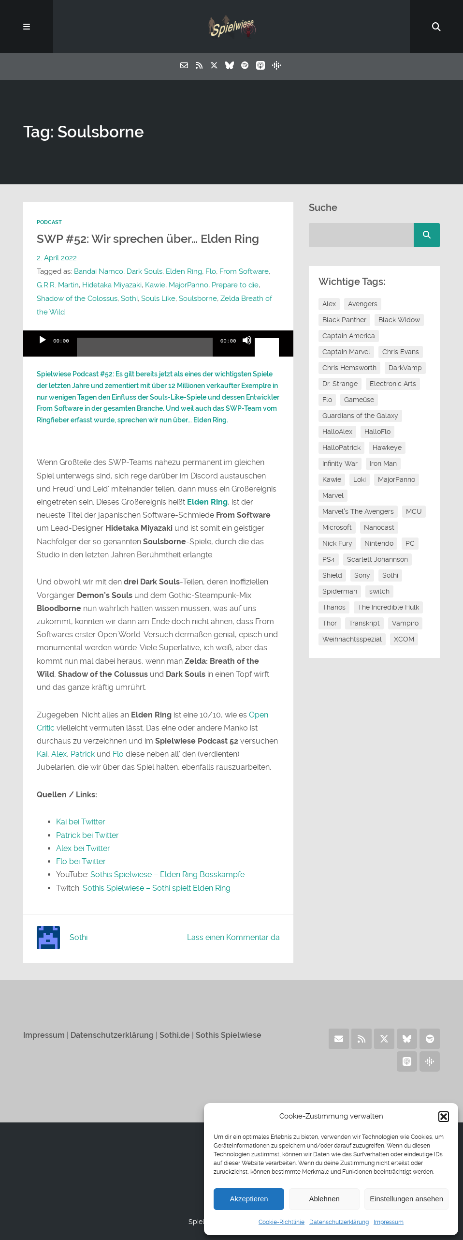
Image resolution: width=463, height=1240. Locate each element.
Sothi (129, 298)
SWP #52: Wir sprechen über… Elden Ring (148, 239)
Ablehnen (324, 1199)
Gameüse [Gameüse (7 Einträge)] (359, 399)
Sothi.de (174, 1035)
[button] (444, 1116)
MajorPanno (188, 285)
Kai (42, 754)
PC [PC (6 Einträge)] (410, 543)
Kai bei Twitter (80, 821)
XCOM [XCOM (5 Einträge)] (404, 639)
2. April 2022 (57, 258)
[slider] (145, 351)
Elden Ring (184, 271)
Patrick (83, 754)
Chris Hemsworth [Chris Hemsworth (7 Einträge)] (349, 368)
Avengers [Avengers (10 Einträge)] (362, 304)
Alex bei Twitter (83, 848)
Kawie (155, 285)
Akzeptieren (249, 1199)
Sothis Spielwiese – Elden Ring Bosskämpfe (167, 874)
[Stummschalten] (247, 348)
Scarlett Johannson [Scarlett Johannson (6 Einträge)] (377, 559)
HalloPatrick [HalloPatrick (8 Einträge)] (341, 447)
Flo (210, 271)
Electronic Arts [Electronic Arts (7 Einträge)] (393, 384)
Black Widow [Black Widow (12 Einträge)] (399, 320)
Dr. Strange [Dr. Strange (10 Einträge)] (340, 384)
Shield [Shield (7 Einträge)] (332, 575)
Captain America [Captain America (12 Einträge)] (348, 336)
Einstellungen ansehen (406, 1199)
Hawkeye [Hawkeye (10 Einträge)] (387, 447)
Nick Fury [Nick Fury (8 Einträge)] (337, 543)
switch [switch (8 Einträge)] (379, 591)
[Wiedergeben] (42, 348)
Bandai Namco (98, 271)
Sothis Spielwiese (228, 1035)
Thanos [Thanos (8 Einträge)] (334, 607)
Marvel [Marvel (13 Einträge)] (333, 495)
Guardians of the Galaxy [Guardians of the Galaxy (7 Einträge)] (360, 415)
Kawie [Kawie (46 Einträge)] (331, 479)
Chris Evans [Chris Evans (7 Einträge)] (400, 352)
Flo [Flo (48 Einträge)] (327, 399)
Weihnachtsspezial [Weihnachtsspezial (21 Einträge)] (352, 639)
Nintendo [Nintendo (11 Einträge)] (378, 543)
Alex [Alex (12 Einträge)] (329, 304)
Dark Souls (144, 271)
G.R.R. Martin (58, 285)
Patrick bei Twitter (87, 835)
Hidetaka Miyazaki (112, 285)
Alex (59, 754)
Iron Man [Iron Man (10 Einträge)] (383, 463)
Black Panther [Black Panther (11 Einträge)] (344, 320)
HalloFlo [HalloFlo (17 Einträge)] (377, 431)
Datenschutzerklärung (339, 1222)
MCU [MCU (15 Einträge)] (414, 511)
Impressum (389, 1222)
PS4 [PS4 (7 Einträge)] (328, 559)
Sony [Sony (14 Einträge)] (362, 575)
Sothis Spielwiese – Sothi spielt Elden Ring (157, 888)
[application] (158, 343)
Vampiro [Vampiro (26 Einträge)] (405, 623)
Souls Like (158, 298)
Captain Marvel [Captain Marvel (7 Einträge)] (346, 352)
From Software (244, 271)
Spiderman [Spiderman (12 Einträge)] (339, 591)
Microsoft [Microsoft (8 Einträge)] (337, 527)
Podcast (49, 222)
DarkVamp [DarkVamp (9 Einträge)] (405, 368)
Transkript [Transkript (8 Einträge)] (364, 623)
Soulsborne (198, 298)
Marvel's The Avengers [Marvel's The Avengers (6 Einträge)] (358, 511)
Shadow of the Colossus (77, 298)
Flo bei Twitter (81, 861)
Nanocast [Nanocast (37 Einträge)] (379, 527)
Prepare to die (235, 285)
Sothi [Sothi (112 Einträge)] (390, 575)
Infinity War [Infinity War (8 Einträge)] (340, 463)
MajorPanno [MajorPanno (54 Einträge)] (396, 479)
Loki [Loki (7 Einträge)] (359, 479)
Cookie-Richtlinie (281, 1222)
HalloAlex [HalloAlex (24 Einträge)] (337, 431)
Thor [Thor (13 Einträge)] (329, 623)
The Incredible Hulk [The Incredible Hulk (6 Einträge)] (388, 607)
